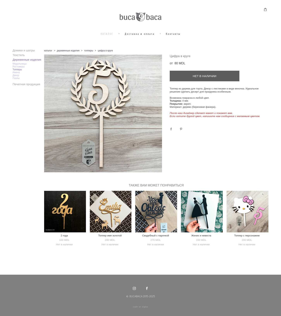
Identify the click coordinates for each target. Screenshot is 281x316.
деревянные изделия (68, 62)
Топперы (17, 81)
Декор (16, 87)
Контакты (173, 45)
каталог (48, 62)
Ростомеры (19, 78)
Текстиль (19, 66)
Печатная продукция (26, 95)
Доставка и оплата (140, 45)
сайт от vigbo (140, 307)
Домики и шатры (24, 62)
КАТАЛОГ (107, 45)
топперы (88, 62)
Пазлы (16, 89)
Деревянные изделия (27, 71)
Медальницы (20, 75)
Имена (16, 84)
